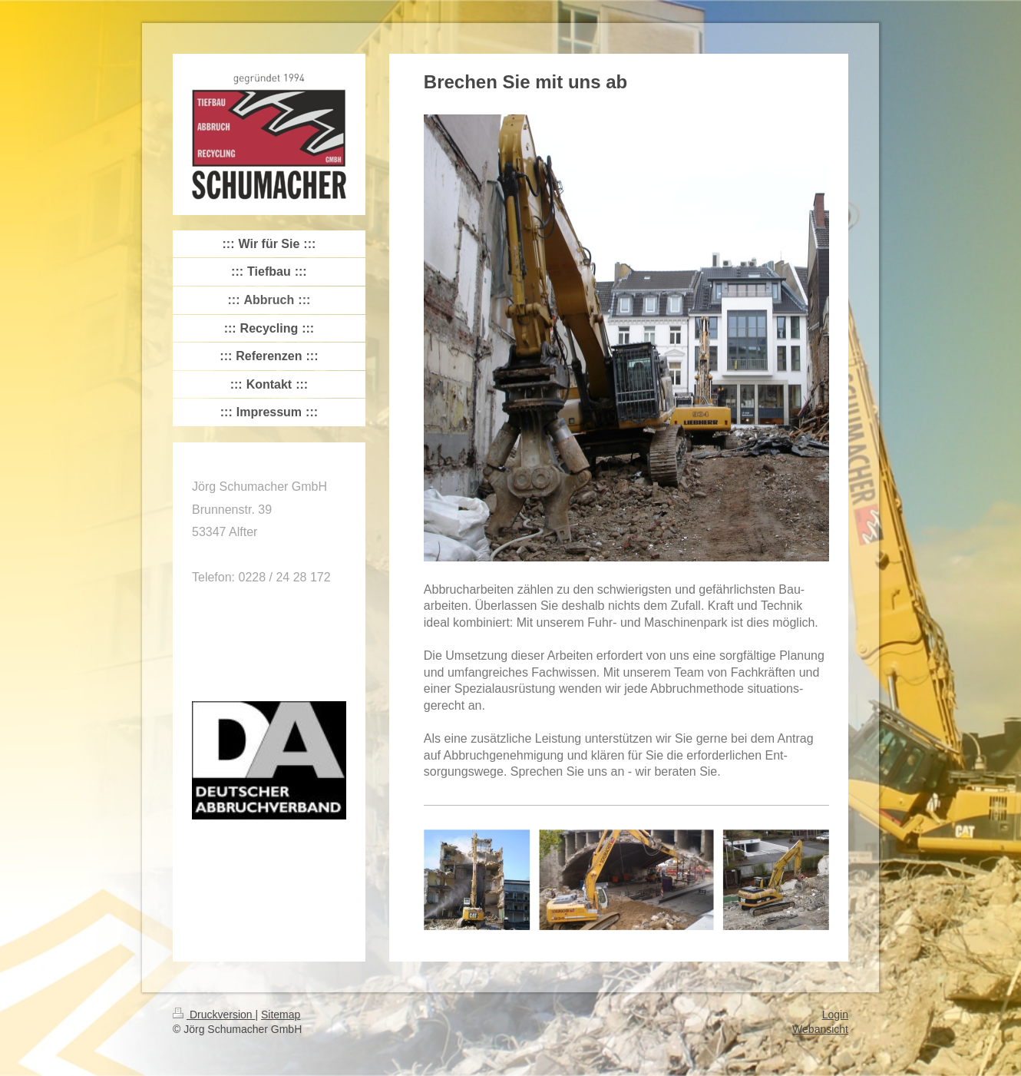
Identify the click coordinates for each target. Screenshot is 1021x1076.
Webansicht (820, 1029)
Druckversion (214, 1014)
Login (835, 1014)
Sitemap (280, 1014)
